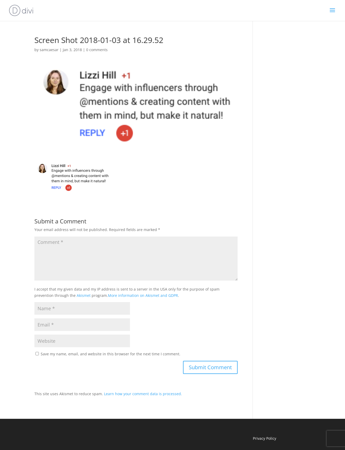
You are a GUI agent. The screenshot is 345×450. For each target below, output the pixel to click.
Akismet (84, 295)
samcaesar (49, 49)
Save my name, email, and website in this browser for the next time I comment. (110, 353)
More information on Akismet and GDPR (143, 295)
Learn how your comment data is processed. (143, 393)
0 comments (97, 49)
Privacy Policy (264, 438)
